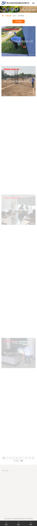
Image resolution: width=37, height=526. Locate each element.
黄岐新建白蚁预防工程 (11, 76)
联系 (31, 523)
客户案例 (21, 16)
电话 (18, 523)
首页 (14, 16)
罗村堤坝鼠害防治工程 (11, 33)
